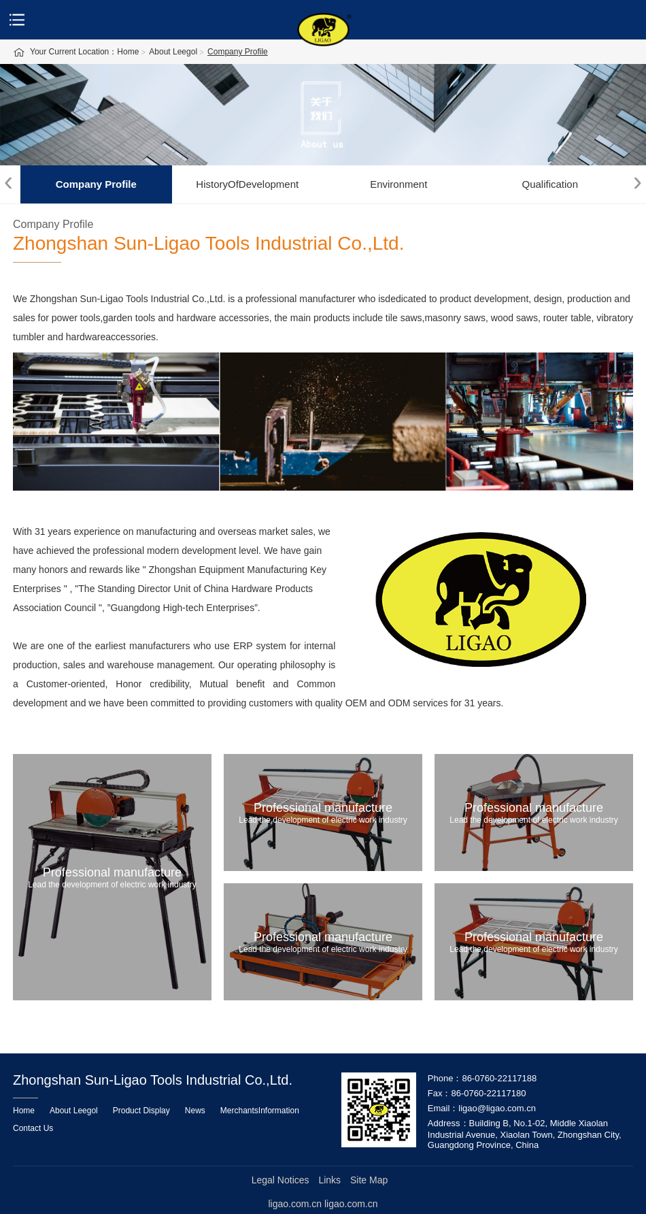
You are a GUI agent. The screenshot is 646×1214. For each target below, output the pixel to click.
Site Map (369, 1180)
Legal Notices (280, 1180)
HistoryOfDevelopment (247, 184)
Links (329, 1180)
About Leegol (74, 1110)
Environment (398, 184)
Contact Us (33, 1128)
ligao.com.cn (351, 1203)
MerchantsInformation (259, 1110)
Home (24, 1110)
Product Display (141, 1110)
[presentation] (8, 182)
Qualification (550, 184)
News (195, 1110)
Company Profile (96, 184)
